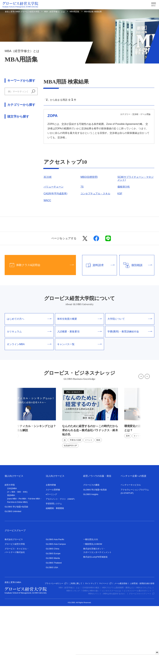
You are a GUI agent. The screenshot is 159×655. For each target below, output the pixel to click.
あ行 (7, 190)
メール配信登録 (120, 632)
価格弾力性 (123, 186)
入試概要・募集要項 (79, 380)
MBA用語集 (74, 12)
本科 (25, 541)
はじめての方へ (29, 368)
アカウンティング (15, 123)
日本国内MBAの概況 (90, 637)
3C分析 (48, 177)
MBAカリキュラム (144, 637)
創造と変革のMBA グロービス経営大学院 (22, 12)
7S (82, 186)
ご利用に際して (75, 632)
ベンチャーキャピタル (131, 534)
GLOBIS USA (52, 616)
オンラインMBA (29, 393)
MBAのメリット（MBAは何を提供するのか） (107, 643)
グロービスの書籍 (91, 534)
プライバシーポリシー (55, 632)
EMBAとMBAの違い (91, 640)
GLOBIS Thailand (54, 612)
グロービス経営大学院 (15, 593)
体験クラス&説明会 (39, 314)
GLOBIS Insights (90, 543)
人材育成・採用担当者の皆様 (142, 632)
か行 (15, 190)
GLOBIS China (52, 598)
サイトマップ (90, 632)
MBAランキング (73, 640)
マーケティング (13, 136)
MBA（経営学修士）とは (54, 12)
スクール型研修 (53, 538)
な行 (7, 197)
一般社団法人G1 (90, 588)
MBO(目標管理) (89, 177)
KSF (119, 193)
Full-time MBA (34, 548)
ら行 (7, 203)
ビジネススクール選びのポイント (138, 640)
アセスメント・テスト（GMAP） (61, 548)
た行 (31, 190)
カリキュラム (29, 380)
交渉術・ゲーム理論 (16, 150)
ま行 (23, 197)
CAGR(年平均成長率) (55, 193)
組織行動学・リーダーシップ (21, 163)
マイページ (105, 632)
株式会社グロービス (14, 588)
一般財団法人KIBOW (92, 593)
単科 (19, 541)
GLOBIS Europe (53, 602)
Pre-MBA (22, 548)
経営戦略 (10, 143)
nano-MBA (12, 548)
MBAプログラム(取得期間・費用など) (118, 637)
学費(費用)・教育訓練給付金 (129, 380)
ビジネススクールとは (111, 640)
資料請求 (98, 314)
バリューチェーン (54, 186)
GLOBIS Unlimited (13, 560)
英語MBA (11, 544)
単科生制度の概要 (79, 368)
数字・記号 (11, 249)
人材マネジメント (15, 157)
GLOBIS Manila (53, 607)
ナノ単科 (11, 541)
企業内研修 (51, 534)
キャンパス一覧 (79, 393)
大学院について (129, 368)
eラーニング (51, 543)
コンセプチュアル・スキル (95, 193)
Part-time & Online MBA (17, 551)
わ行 (15, 203)
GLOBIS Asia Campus (56, 593)
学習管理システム (54, 553)
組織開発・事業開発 (55, 557)
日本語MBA (12, 537)
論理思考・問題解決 (16, 170)
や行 (31, 197)
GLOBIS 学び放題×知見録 (16, 556)
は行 (15, 197)
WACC (47, 200)
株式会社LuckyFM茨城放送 (95, 606)
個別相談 (136, 314)
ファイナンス (12, 130)
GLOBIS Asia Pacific (55, 588)
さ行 (23, 190)
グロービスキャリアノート (141, 643)
